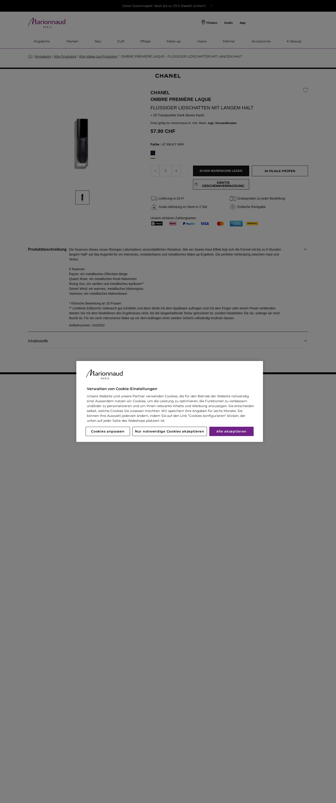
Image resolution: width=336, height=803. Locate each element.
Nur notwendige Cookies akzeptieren (169, 431)
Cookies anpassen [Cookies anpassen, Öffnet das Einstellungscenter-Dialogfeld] (107, 431)
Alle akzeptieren (231, 431)
